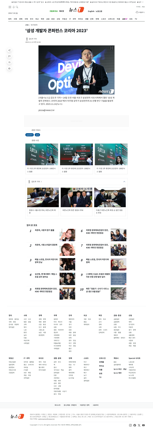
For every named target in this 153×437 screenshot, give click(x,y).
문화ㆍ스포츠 (103, 330)
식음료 (131, 341)
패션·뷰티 (132, 338)
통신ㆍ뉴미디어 (29, 365)
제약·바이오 (43, 365)
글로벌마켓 (117, 365)
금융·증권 (117, 315)
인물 (25, 338)
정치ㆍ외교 (102, 319)
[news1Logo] (17, 416)
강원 (70, 330)
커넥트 (138, 7)
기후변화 (56, 338)
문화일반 (56, 373)
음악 (70, 370)
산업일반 (131, 319)
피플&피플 (57, 343)
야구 (85, 362)
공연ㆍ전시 (57, 362)
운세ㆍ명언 (57, 383)
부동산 (11, 358)
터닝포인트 (132, 373)
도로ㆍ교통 (57, 386)
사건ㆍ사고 (27, 319)
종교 (55, 367)
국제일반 (56, 349)
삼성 (37, 135)
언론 (55, 375)
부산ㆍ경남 (72, 346)
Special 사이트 (134, 358)
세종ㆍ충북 (72, 333)
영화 (70, 367)
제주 (70, 351)
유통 (130, 333)
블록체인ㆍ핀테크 (119, 338)
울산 (70, 349)
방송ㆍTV (72, 365)
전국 (70, 315)
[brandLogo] (76, 9)
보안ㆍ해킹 (27, 373)
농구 (85, 375)
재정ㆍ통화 (42, 322)
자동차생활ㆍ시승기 (60, 391)
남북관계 (101, 333)
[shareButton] (9, 50)
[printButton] (9, 68)
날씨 (25, 335)
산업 (130, 315)
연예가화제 (72, 362)
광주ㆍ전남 (72, 341)
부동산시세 (12, 370)
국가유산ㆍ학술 (59, 370)
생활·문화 (57, 358)
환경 (25, 333)
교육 (25, 325)
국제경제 (56, 335)
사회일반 (26, 343)
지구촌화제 (57, 346)
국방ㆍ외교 (87, 319)
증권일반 (116, 330)
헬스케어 (41, 367)
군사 (100, 322)
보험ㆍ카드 (117, 327)
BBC (115, 362)
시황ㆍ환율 (117, 333)
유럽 (55, 327)
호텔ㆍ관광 (132, 343)
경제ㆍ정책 (42, 319)
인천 (70, 327)
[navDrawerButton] (10, 7)
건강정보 (56, 378)
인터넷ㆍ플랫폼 (29, 362)
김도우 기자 (33, 39)
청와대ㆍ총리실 (14, 319)
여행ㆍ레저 (57, 381)
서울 (70, 322)
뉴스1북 (131, 375)
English (91, 11)
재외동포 (86, 325)
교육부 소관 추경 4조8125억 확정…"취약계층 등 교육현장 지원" (62, 2)
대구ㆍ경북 (72, 343)
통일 (85, 322)
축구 (85, 367)
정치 (10, 315)
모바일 (26, 367)
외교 (85, 315)
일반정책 (11, 365)
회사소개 (57, 405)
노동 (25, 330)
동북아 (56, 319)
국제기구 (56, 341)
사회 (25, 315)
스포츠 (86, 358)
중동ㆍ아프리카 (59, 330)
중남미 (56, 333)
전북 (70, 338)
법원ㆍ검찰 (27, 322)
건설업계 (11, 373)
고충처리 (95, 405)
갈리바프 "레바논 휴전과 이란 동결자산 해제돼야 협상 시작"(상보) (108, 2)
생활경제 (131, 335)
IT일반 (26, 370)
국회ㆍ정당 (12, 322)
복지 (25, 327)
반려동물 (56, 389)
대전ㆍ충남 (72, 335)
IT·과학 (27, 358)
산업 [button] (27, 25)
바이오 (41, 358)
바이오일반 (42, 370)
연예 (70, 358)
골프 (85, 378)
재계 (130, 322)
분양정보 (11, 367)
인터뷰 (71, 375)
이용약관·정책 (84, 405)
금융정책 (116, 322)
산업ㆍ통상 (42, 325)
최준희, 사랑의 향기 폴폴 (44, 230)
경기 (70, 325)
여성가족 (26, 341)
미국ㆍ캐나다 (58, 322)
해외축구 (86, 370)
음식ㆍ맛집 (57, 394)
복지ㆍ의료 (42, 362)
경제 (40, 315)
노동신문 (99, 11)
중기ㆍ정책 (132, 330)
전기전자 (131, 325)
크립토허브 (54, 11)
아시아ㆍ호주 (58, 325)
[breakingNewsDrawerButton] (14, 7)
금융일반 (116, 319)
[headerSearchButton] (17, 7)
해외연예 (71, 373)
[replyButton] (9, 56)
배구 (85, 373)
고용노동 (41, 330)
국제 (55, 315)
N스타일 (71, 378)
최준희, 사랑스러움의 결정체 (46, 245)
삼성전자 (30, 135)
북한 (100, 315)
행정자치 (71, 319)
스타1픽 (131, 367)
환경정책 (41, 335)
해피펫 (61, 11)
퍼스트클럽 (132, 378)
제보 (143, 7)
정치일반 (11, 327)
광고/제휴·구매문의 (70, 405)
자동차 (131, 327)
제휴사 (116, 358)
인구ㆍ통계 (42, 327)
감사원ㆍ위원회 (14, 325)
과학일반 (26, 378)
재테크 (116, 335)
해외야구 (86, 365)
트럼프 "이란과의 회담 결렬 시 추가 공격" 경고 (22, 2)
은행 (115, 325)
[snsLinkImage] (130, 425)
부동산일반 (12, 362)
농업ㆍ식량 (42, 333)
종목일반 (86, 381)
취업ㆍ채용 (132, 346)
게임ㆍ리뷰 (27, 375)
